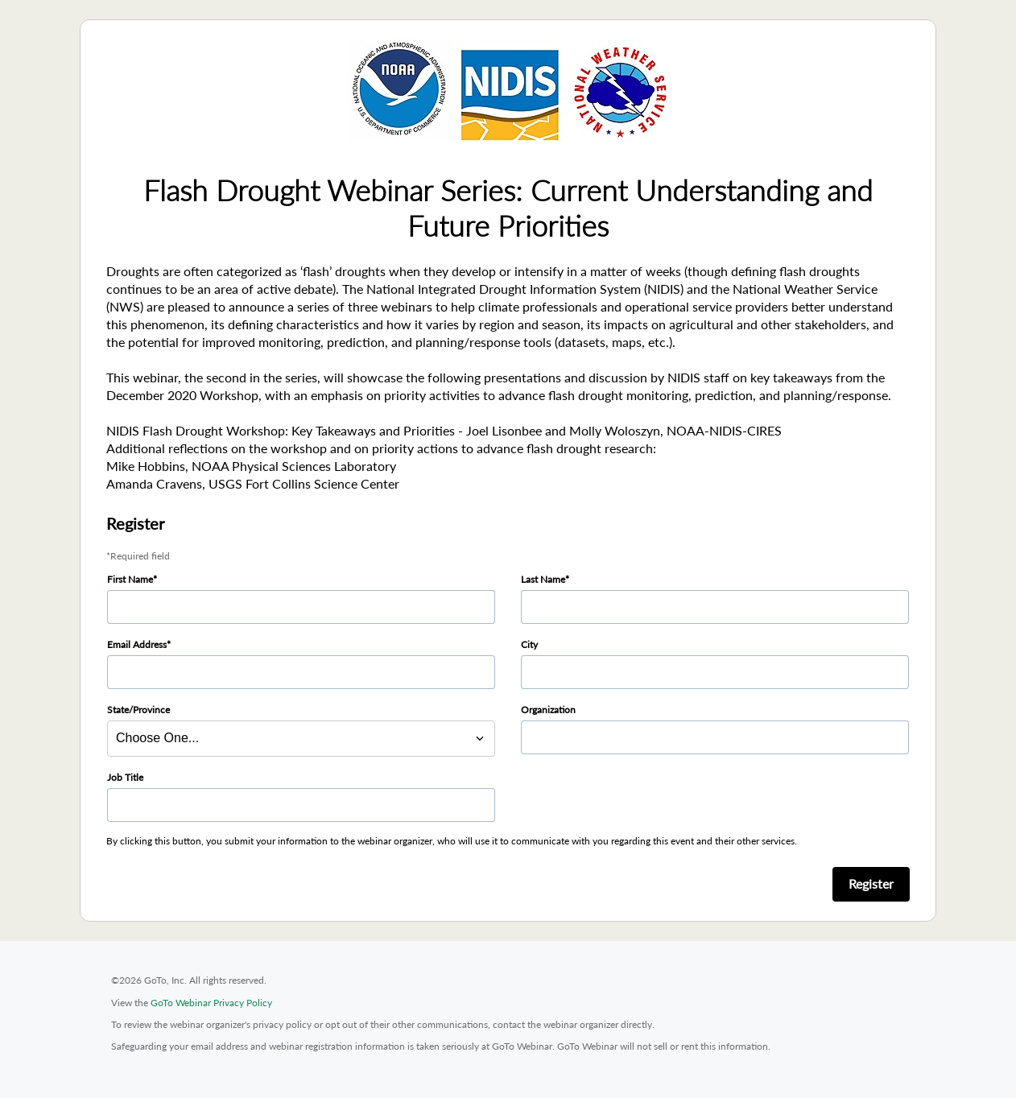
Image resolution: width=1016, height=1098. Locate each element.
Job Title (125, 777)
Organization (548, 710)
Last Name (543, 579)
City (529, 644)
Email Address (137, 644)
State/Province (138, 710)
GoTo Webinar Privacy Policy (211, 1003)
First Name (130, 579)
